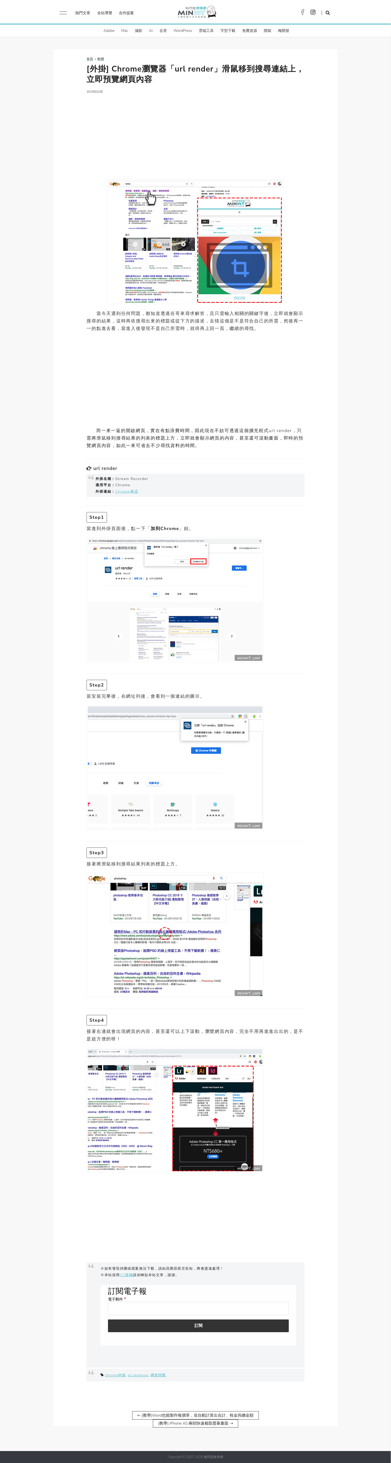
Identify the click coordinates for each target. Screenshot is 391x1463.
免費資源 (249, 30)
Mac (124, 30)
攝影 (138, 30)
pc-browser (138, 1375)
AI (151, 30)
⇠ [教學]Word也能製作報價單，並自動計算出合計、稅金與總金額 (195, 1415)
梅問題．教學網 (196, 13)
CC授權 (126, 1274)
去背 (163, 30)
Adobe (108, 30)
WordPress (183, 30)
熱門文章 (82, 12)
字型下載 (227, 30)
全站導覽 (104, 12)
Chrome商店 (126, 491)
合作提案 (126, 12)
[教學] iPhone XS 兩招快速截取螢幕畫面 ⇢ (195, 1423)
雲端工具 (206, 30)
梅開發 (283, 30)
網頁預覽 (158, 1375)
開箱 (267, 30)
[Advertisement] (195, 133)
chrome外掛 (115, 1375)
